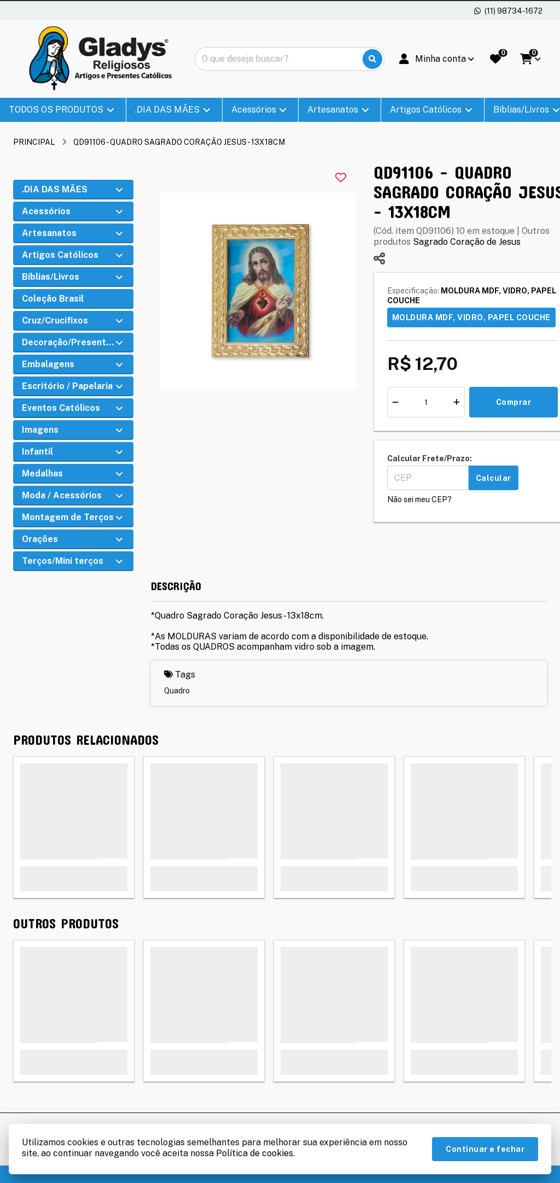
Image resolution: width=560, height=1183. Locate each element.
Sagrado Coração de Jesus (467, 242)
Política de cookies (254, 1153)
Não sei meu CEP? (419, 499)
